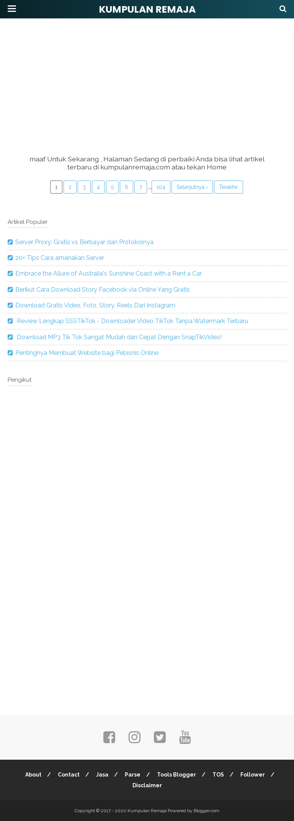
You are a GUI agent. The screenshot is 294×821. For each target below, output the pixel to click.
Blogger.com (206, 810)
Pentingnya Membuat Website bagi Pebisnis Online (86, 352)
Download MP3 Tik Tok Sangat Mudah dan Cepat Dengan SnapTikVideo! (118, 337)
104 (161, 187)
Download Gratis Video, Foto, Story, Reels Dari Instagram (95, 305)
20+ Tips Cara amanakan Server (59, 257)
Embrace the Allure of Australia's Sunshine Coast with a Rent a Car (108, 273)
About (33, 775)
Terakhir (228, 187)
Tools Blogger (176, 775)
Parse (132, 775)
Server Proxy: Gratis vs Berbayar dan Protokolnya (84, 242)
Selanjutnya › (192, 187)
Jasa (102, 775)
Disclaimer (147, 785)
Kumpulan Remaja (147, 9)
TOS (218, 775)
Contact (69, 775)
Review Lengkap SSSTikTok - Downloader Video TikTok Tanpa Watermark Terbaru (131, 321)
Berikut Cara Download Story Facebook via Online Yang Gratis (102, 289)
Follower (252, 775)
